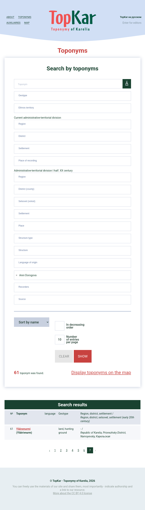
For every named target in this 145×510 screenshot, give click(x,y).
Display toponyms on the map (101, 372)
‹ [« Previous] (49, 450)
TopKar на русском (130, 17)
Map (26, 22)
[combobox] (72, 96)
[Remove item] (16, 275)
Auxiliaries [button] (13, 22)
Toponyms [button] (24, 17)
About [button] (10, 17)
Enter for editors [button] (132, 22)
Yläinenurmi (23, 428)
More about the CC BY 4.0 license (72, 493)
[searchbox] (73, 95)
